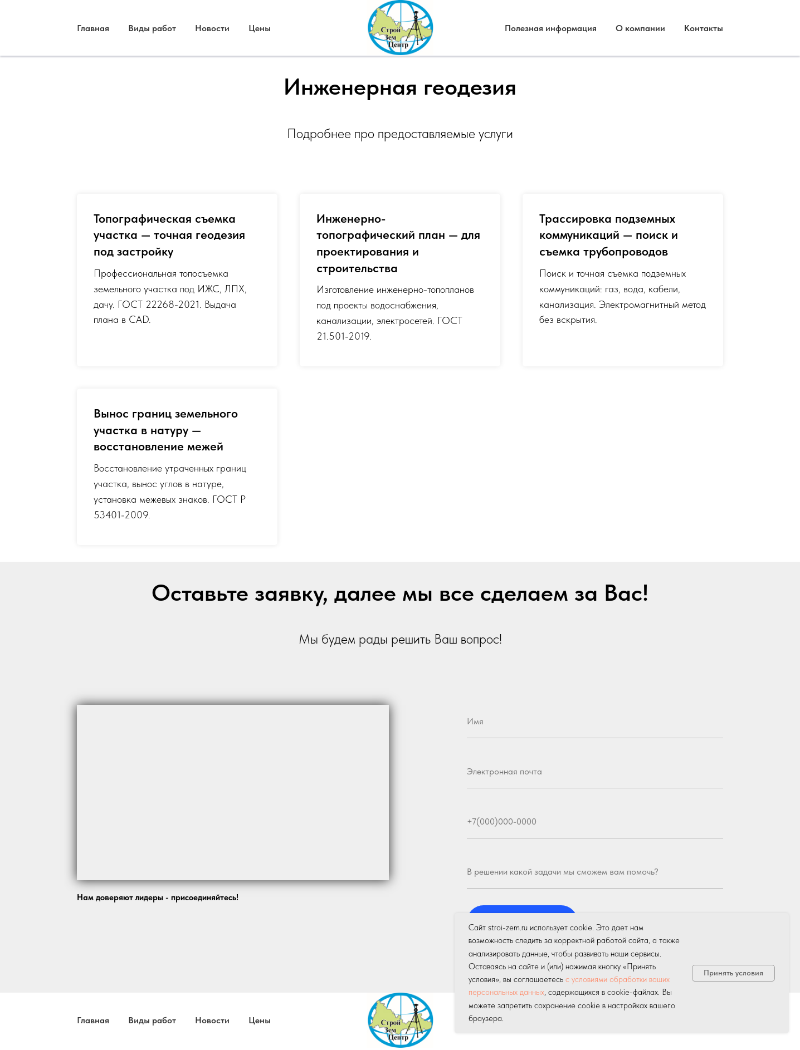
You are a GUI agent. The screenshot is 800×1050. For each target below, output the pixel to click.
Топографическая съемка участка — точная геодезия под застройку (169, 234)
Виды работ (152, 28)
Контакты (703, 28)
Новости (212, 28)
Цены (259, 28)
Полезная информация (551, 28)
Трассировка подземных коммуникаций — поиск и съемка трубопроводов (608, 234)
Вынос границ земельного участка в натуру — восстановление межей (166, 429)
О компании (640, 28)
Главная (93, 28)
